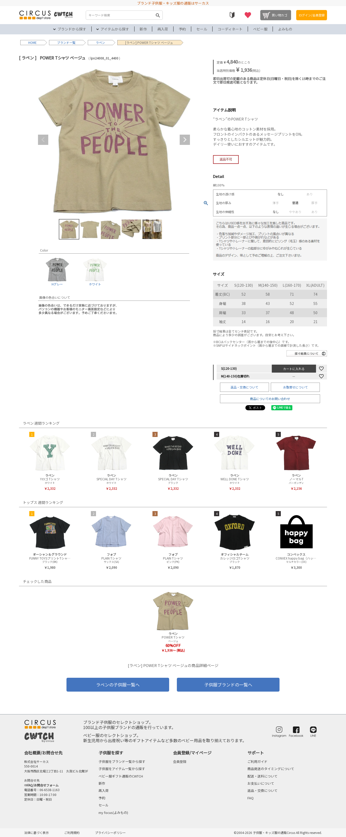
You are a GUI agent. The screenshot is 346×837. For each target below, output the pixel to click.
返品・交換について (244, 387)
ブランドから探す (71, 29)
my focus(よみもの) (113, 812)
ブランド (63, 42)
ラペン (100, 42)
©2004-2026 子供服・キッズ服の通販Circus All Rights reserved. (278, 832)
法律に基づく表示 (36, 832)
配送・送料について (262, 776)
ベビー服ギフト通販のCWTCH (121, 776)
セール (201, 29)
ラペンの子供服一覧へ (118, 684)
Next (185, 140)
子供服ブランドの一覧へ (228, 684)
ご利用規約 (72, 832)
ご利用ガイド (257, 761)
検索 (157, 15)
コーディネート (230, 29)
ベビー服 (260, 29)
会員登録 (179, 761)
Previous (43, 140)
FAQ (250, 797)
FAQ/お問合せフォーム (43, 785)
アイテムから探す (115, 29)
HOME (32, 42)
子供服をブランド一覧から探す (122, 761)
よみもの (285, 29)
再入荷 (162, 29)
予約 (182, 29)
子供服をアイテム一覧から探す (122, 768)
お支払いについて (260, 783)
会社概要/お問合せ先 (43, 752)
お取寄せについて (295, 387)
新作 (143, 29)
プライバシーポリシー (110, 832)
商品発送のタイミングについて (270, 768)
